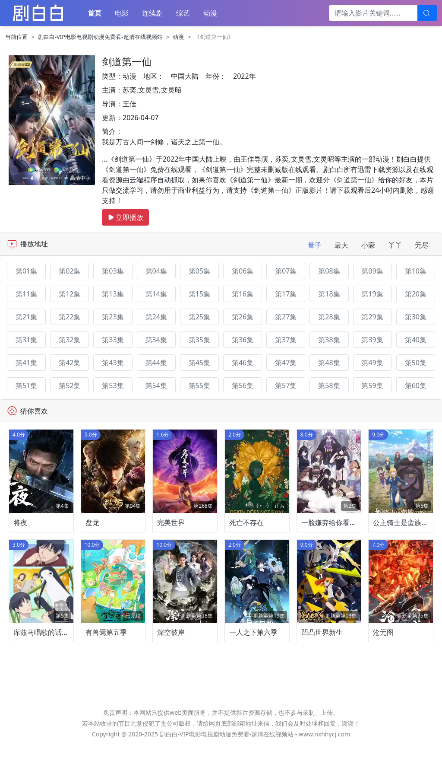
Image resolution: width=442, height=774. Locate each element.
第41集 (26, 362)
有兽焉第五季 (106, 661)
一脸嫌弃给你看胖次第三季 (342, 536)
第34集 (156, 339)
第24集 (156, 317)
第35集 (199, 339)
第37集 (286, 339)
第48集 (329, 362)
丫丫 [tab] (395, 245)
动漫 (210, 13)
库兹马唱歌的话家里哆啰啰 (54, 661)
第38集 (329, 339)
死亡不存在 (246, 536)
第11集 (26, 294)
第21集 (26, 317)
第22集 (69, 317)
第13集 (112, 294)
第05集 (199, 271)
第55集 (199, 385)
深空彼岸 (171, 661)
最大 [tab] (341, 245)
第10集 (415, 271)
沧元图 (383, 661)
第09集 (372, 271)
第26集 (242, 317)
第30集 (415, 317)
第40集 (415, 339)
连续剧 (152, 13)
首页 (94, 13)
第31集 (26, 339)
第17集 (286, 294)
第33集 (112, 339)
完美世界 (171, 536)
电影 (122, 13)
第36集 (242, 339)
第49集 (372, 362)
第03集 (112, 271)
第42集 (69, 362)
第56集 (242, 385)
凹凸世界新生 (322, 661)
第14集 (156, 294)
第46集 (242, 362)
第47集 (286, 362)
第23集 (112, 317)
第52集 (69, 385)
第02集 (69, 271)
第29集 (372, 317)
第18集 (329, 294)
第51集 (26, 385)
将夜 (20, 536)
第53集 (112, 385)
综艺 (183, 13)
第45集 (199, 362)
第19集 (372, 294)
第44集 (156, 362)
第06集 (242, 271)
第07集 (286, 271)
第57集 (286, 385)
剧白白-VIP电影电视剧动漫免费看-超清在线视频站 (100, 37)
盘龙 (92, 536)
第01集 (26, 271)
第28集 (329, 317)
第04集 (156, 271)
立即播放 (125, 217)
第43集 (112, 362)
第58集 (329, 385)
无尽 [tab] (422, 245)
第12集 (69, 294)
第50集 (415, 362)
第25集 (199, 317)
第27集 (286, 317)
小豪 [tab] (368, 245)
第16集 (242, 294)
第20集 (415, 294)
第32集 (69, 339)
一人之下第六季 (253, 661)
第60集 (415, 385)
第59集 (372, 385)
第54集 (156, 385)
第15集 (199, 294)
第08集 (329, 271)
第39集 (372, 339)
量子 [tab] (315, 245)
